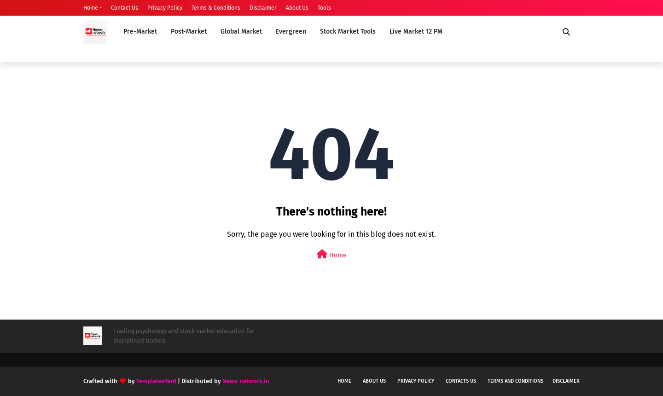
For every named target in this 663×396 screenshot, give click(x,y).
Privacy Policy (164, 8)
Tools (324, 8)
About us (374, 381)
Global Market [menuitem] (241, 31)
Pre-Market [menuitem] (140, 31)
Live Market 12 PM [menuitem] (416, 31)
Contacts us (461, 381)
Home (332, 254)
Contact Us (124, 8)
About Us (297, 8)
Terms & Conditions (216, 8)
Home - (92, 8)
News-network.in (245, 381)
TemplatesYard (156, 381)
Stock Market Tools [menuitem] (348, 31)
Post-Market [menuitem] (189, 31)
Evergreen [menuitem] (291, 31)
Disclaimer (263, 8)
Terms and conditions (515, 381)
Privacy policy (415, 381)
